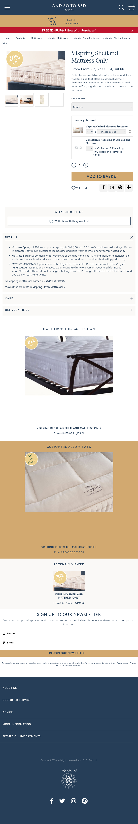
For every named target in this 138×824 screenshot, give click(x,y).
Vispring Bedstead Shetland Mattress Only (69, 428)
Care (9, 298)
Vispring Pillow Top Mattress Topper (69, 547)
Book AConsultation (71, 22)
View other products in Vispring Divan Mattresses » (35, 287)
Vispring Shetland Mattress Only (69, 596)
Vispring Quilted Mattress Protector (107, 126)
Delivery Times (17, 310)
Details (11, 237)
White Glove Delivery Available (72, 221)
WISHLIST (79, 188)
